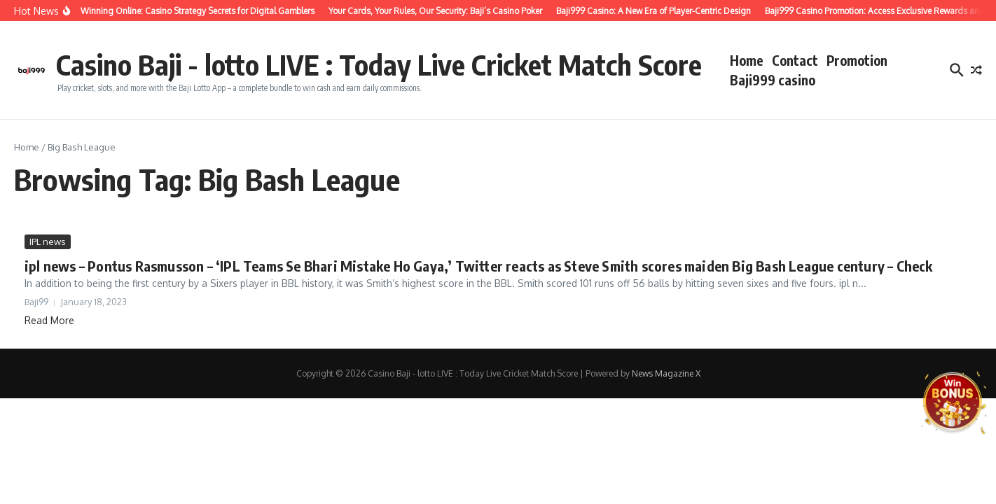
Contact (795, 60)
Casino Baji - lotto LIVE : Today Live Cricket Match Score (379, 64)
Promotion (856, 60)
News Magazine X (666, 373)
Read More (49, 320)
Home (746, 60)
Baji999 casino (772, 79)
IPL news (47, 241)
